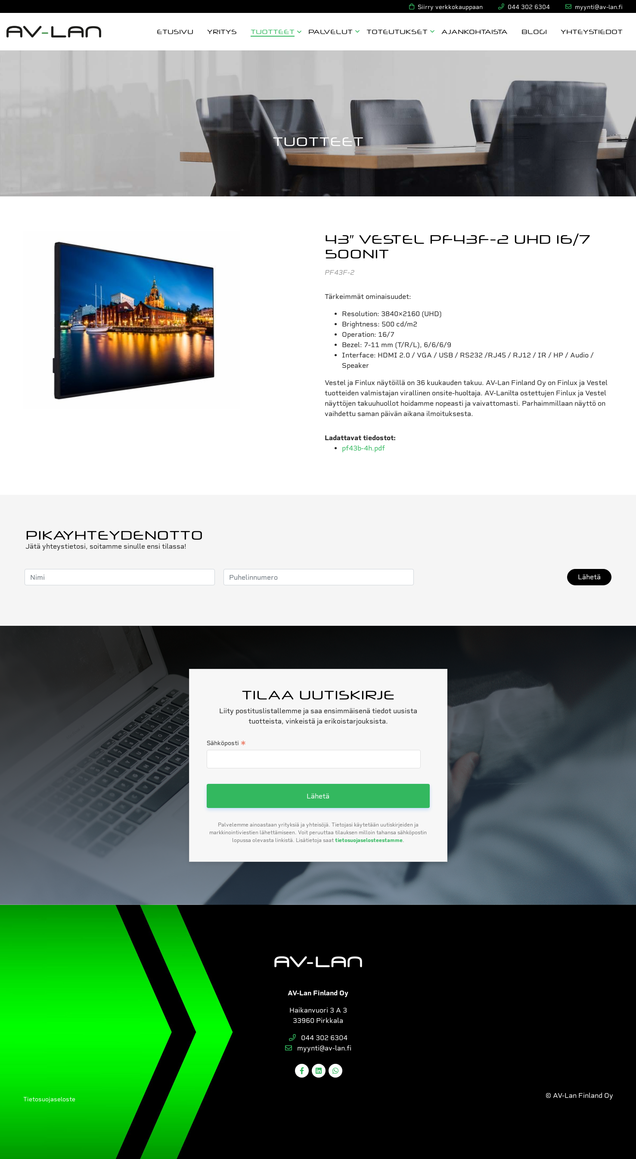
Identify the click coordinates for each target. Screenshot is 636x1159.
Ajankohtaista (474, 31)
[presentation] (487, 577)
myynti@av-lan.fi (318, 1048)
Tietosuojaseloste (49, 1099)
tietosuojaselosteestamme (369, 840)
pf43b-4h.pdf (363, 448)
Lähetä (589, 577)
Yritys (222, 31)
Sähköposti (226, 744)
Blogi (534, 31)
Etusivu (175, 31)
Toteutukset (397, 31)
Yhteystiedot (592, 31)
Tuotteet (273, 31)
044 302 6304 (318, 1038)
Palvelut (330, 31)
